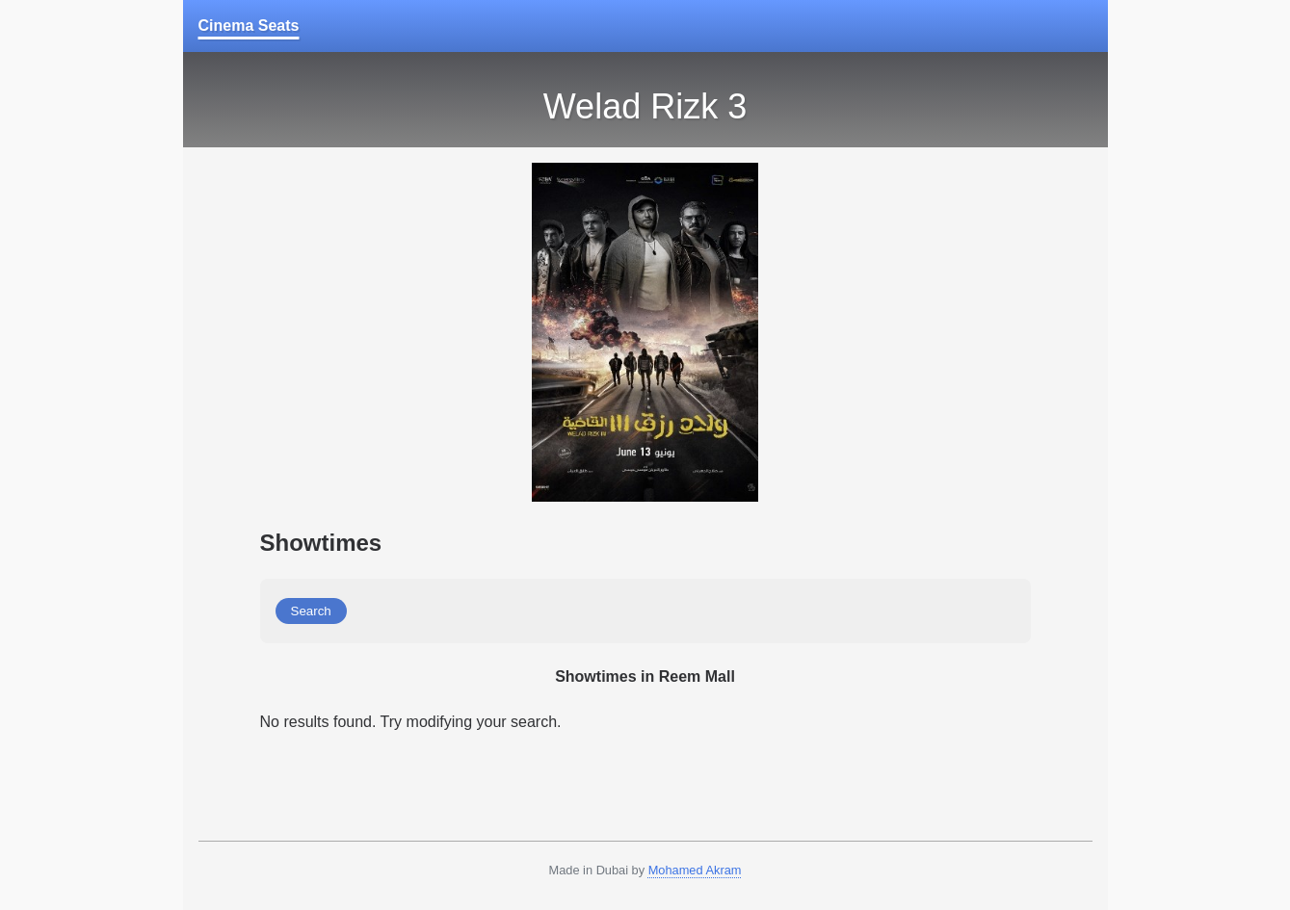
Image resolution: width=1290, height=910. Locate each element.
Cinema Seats (249, 25)
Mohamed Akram (695, 870)
